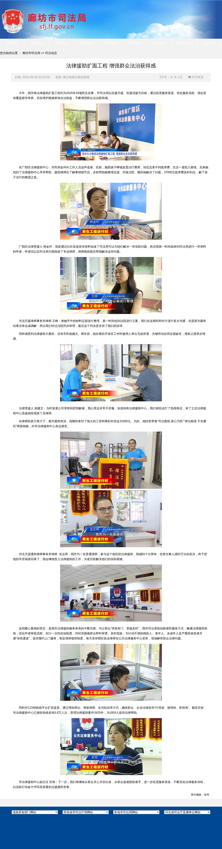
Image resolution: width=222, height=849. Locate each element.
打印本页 (196, 77)
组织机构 (37, 43)
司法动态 (61, 43)
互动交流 (209, 43)
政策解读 (135, 43)
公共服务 (160, 43)
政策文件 (111, 43)
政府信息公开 (184, 43)
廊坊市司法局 (31, 53)
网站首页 (12, 43)
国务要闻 (86, 43)
